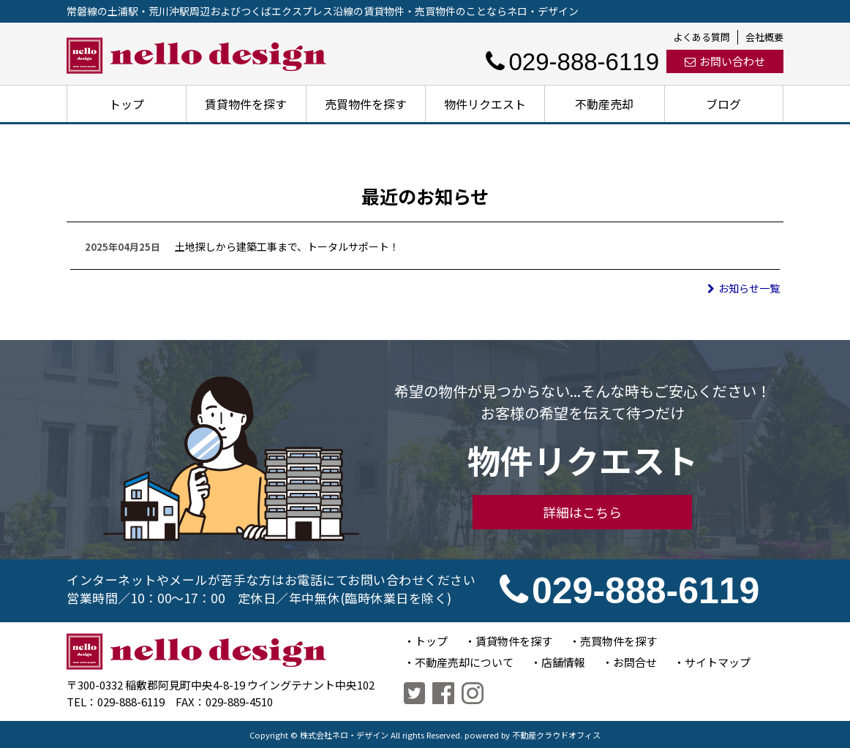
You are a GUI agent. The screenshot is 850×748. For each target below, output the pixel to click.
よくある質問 (701, 37)
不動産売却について (464, 662)
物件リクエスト (485, 104)
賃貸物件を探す (246, 104)
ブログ (723, 104)
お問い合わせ (725, 61)
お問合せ (635, 662)
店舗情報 (563, 662)
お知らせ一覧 (743, 288)
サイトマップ (718, 662)
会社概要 (764, 37)
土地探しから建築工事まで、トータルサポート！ (287, 246)
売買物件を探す (366, 104)
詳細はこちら (582, 511)
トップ (126, 104)
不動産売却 (604, 104)
